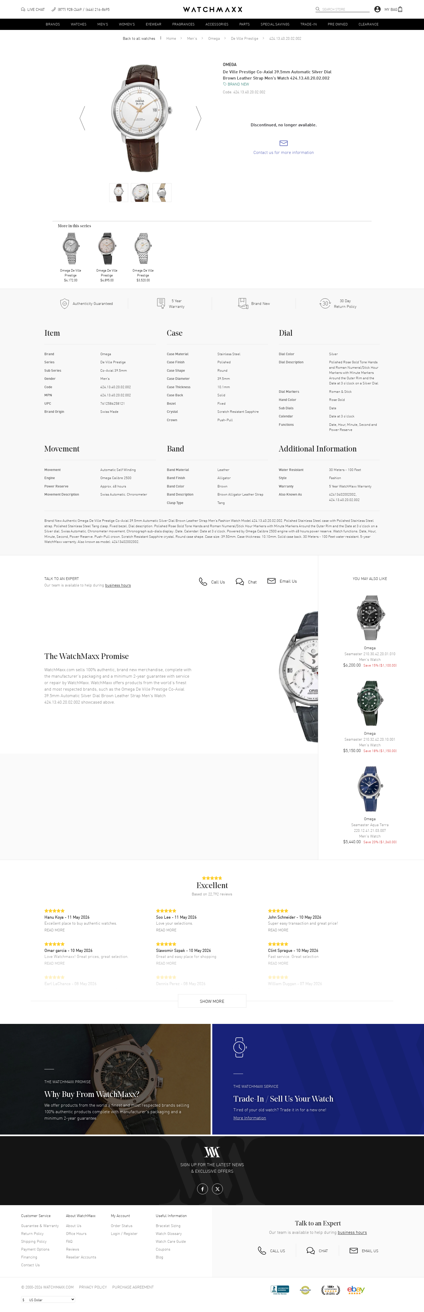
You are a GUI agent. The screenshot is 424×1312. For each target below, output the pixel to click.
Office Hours (76, 1233)
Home (171, 38)
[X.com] (217, 1189)
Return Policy (32, 1233)
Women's (127, 24)
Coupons (163, 1249)
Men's (102, 24)
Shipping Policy (34, 1241)
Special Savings (275, 24)
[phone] (81, 9)
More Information (249, 1117)
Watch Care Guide (171, 1241)
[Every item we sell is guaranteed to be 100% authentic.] (86, 303)
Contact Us (30, 1265)
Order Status (121, 1225)
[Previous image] (82, 118)
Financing (29, 1257)
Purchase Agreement (133, 1287)
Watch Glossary (169, 1233)
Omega (214, 38)
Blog (159, 1257)
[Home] (212, 9)
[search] (318, 9)
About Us (73, 1225)
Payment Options (35, 1249)
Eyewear (153, 24)
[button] (394, 9)
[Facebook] (202, 1189)
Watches (79, 24)
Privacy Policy (93, 1287)
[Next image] (198, 118)
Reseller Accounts (81, 1257)
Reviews (72, 1249)
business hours (118, 585)
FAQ (69, 1241)
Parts (244, 24)
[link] (283, 147)
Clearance (369, 24)
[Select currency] (48, 1299)
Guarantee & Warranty (40, 1225)
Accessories (217, 24)
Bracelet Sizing (168, 1225)
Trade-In (308, 24)
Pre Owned (338, 24)
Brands (53, 24)
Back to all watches (139, 38)
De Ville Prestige (244, 38)
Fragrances (183, 24)
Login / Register (124, 1233)
